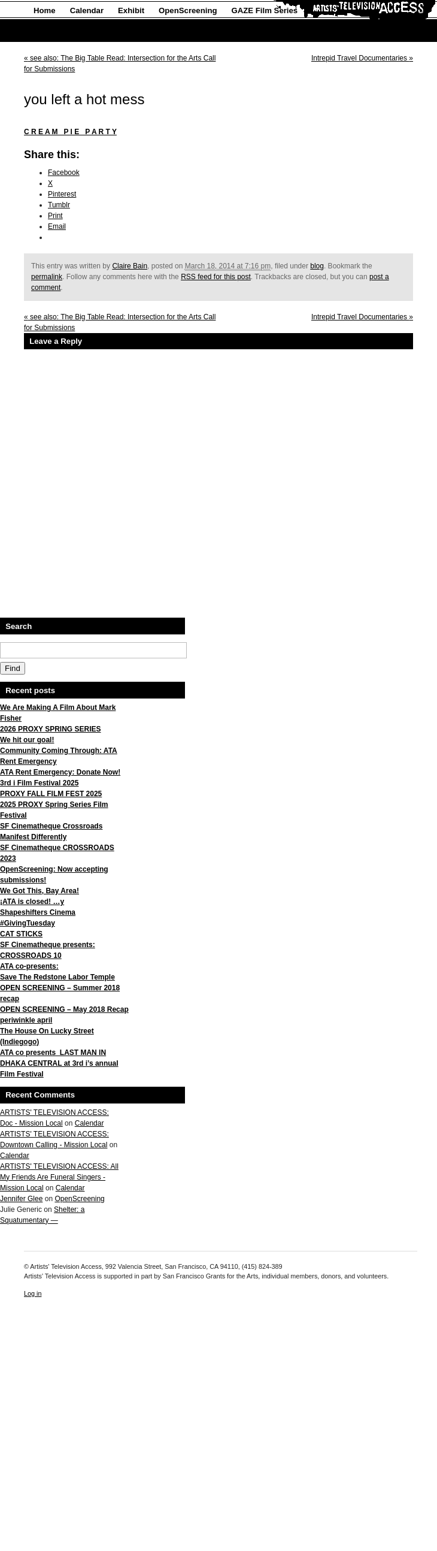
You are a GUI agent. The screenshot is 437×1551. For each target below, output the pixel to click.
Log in (32, 1293)
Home (45, 10)
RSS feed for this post (216, 277)
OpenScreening (188, 10)
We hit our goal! (27, 740)
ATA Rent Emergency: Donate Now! (60, 772)
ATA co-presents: (29, 966)
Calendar (87, 10)
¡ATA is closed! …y (32, 901)
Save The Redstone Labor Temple (57, 977)
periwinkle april (26, 1020)
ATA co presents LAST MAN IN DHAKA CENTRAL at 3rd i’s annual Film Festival (59, 1063)
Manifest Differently (33, 837)
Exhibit (131, 10)
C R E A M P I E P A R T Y (70, 132)
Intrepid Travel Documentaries (362, 58)
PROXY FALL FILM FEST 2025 (51, 794)
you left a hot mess (84, 99)
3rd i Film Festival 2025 (39, 783)
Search (18, 626)
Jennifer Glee (21, 1199)
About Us (51, 30)
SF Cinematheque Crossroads (51, 826)
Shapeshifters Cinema (37, 912)
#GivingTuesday (27, 923)
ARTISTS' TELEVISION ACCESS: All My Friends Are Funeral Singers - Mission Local (59, 1177)
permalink (46, 277)
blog (317, 266)
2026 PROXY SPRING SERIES (50, 729)
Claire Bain (129, 266)
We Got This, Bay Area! (39, 891)
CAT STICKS (21, 934)
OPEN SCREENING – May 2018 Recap (64, 1009)
